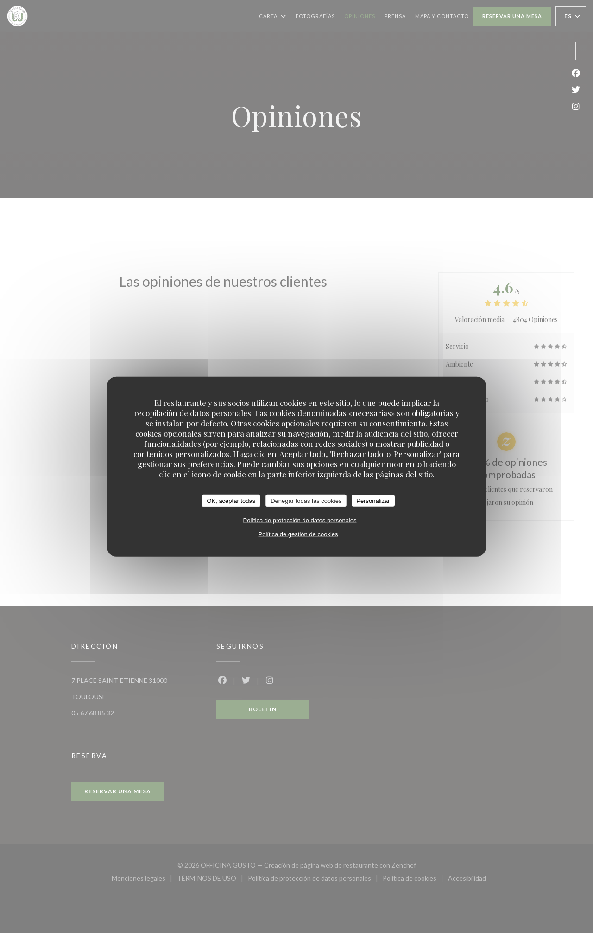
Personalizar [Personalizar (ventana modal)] (373, 500)
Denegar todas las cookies (306, 500)
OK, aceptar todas (231, 500)
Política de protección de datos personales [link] (300, 520)
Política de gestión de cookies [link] (298, 534)
